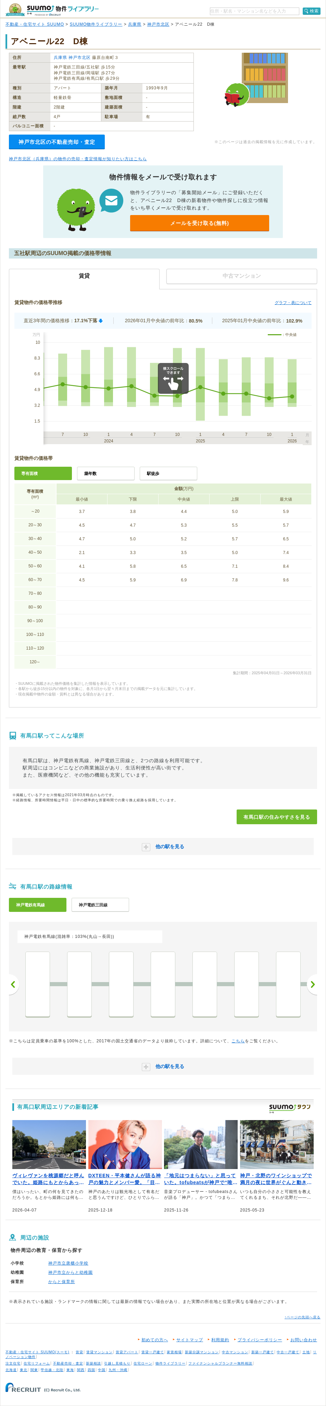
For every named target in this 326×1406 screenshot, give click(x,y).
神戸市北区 (158, 24)
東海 (70, 1370)
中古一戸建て (288, 1352)
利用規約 (220, 1340)
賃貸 (79, 1352)
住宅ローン (143, 1363)
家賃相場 (174, 1352)
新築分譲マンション (202, 1352)
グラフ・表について (293, 302)
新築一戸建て (262, 1352)
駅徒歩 (153, 473)
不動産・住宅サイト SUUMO (34, 24)
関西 (81, 1370)
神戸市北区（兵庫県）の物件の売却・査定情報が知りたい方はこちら (78, 158)
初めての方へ (154, 1340)
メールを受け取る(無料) (199, 223)
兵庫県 (134, 24)
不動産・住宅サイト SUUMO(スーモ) (37, 1352)
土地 (306, 1352)
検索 (314, 11)
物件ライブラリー (170, 1363)
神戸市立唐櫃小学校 (68, 1263)
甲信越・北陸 (52, 1370)
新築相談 (93, 1363)
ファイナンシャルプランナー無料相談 (220, 1363)
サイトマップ (189, 1340)
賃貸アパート (127, 1352)
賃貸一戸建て (152, 1352)
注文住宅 (13, 1363)
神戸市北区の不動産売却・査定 (56, 142)
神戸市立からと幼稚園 (70, 1272)
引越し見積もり (117, 1363)
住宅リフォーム (37, 1363)
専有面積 (29, 473)
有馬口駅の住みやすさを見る (276, 817)
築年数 (90, 473)
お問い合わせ (303, 1340)
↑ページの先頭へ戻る (303, 1317)
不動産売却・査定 (68, 1363)
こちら (238, 1041)
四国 (91, 1370)
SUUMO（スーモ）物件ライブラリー (52, 9)
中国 (101, 1370)
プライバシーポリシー (260, 1340)
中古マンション (235, 1352)
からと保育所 (61, 1281)
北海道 (11, 1370)
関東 (34, 1370)
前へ (14, 984)
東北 (23, 1370)
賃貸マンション (99, 1352)
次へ (312, 984)
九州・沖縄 (118, 1370)
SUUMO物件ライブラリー (96, 24)
